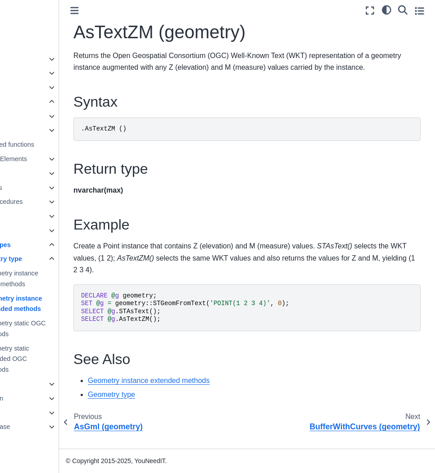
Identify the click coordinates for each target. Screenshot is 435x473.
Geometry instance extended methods (62, 304)
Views (27, 216)
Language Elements (48, 158)
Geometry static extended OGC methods (56, 359)
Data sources (31, 73)
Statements (35, 187)
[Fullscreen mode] (370, 10)
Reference (26, 412)
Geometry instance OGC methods (60, 279)
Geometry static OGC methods (64, 329)
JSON (27, 230)
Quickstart (26, 44)
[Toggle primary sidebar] (124, 10)
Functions (33, 130)
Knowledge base (35, 426)
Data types (34, 116)
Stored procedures (45, 201)
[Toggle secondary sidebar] (419, 10)
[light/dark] (386, 9)
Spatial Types (39, 244)
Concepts (25, 59)
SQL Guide (28, 101)
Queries (30, 173)
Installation (27, 383)
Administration (32, 398)
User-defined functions (51, 144)
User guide (27, 87)
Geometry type (49, 258)
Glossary (24, 441)
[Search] (402, 9)
